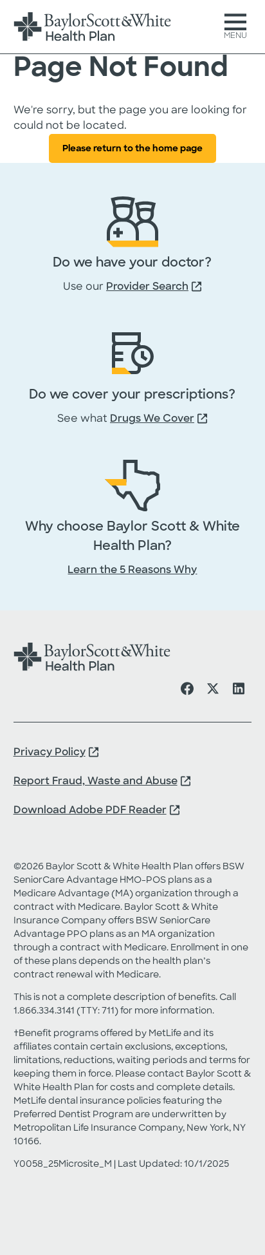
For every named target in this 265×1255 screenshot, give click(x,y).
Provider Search (147, 287)
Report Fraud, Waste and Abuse (96, 782)
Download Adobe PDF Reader (90, 811)
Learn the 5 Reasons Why (132, 570)
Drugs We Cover (152, 419)
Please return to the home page (132, 149)
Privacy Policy (50, 753)
